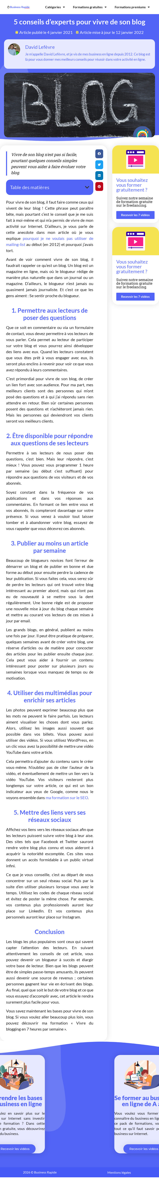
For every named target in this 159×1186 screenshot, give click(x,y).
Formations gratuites (90, 7)
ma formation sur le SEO (67, 797)
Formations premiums (132, 7)
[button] (87, 187)
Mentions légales (119, 1172)
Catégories (55, 7)
